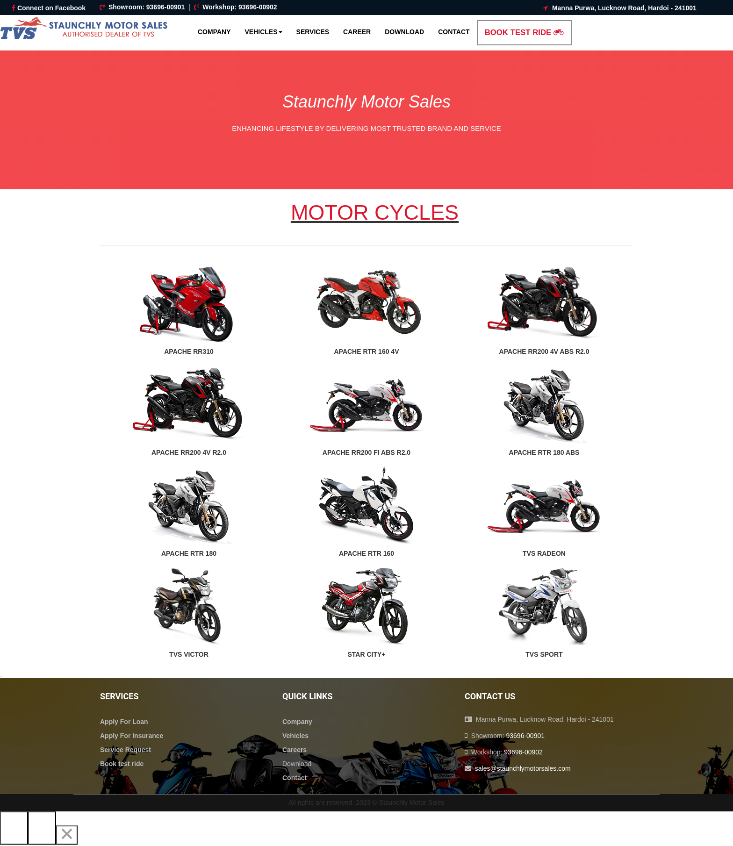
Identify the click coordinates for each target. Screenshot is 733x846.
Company (214, 32)
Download (404, 32)
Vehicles (263, 32)
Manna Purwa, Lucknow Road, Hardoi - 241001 (624, 8)
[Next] (42, 828)
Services (313, 32)
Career (357, 32)
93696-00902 (257, 7)
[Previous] (14, 828)
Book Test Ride (524, 32)
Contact (453, 32)
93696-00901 (165, 7)
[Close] (67, 835)
